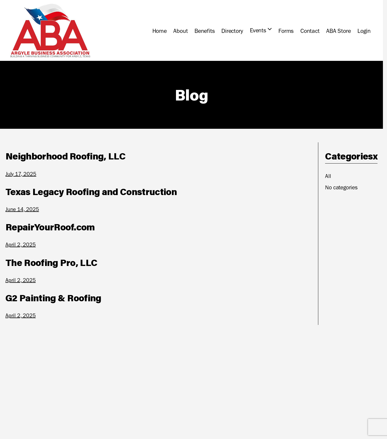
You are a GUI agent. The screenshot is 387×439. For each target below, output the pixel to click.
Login (364, 31)
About (180, 31)
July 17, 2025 (20, 174)
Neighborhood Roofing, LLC (65, 156)
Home (159, 31)
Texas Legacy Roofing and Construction (91, 191)
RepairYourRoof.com (50, 227)
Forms (286, 31)
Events (258, 30)
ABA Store (338, 31)
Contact (309, 31)
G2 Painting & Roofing (53, 298)
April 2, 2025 (20, 244)
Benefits (204, 31)
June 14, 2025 (22, 209)
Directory (232, 31)
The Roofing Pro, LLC (51, 262)
